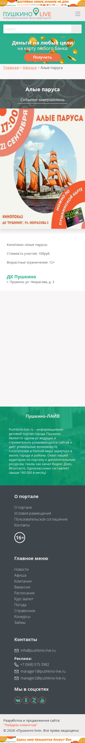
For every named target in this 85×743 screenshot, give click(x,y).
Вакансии (22, 587)
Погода (20, 604)
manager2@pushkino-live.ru (43, 678)
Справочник (24, 610)
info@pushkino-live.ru (38, 650)
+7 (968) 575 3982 (34, 664)
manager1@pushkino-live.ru (43, 671)
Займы (20, 622)
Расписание (24, 592)
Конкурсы (22, 616)
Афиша (20, 575)
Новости (21, 569)
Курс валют (23, 598)
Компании (23, 581)
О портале (23, 507)
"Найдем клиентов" (20, 725)
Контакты (22, 525)
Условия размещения (32, 513)
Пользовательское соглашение (41, 519)
